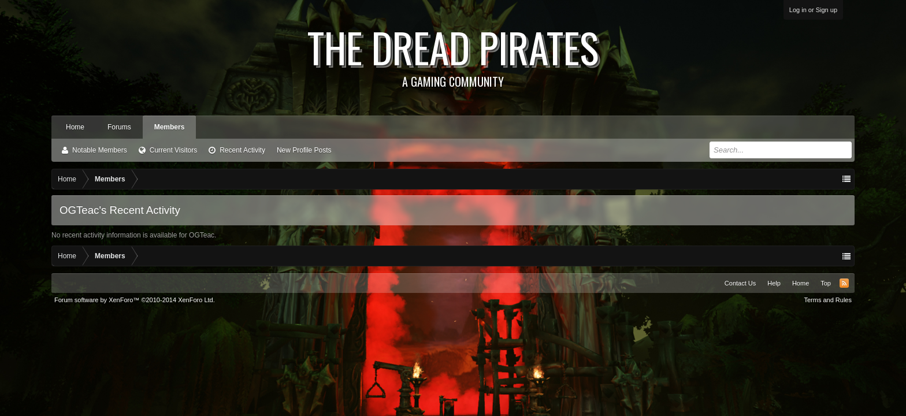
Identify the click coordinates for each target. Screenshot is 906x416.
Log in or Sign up (813, 9)
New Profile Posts (304, 150)
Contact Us (740, 283)
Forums (119, 127)
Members (169, 127)
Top (825, 283)
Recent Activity (242, 150)
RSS (844, 283)
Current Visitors (173, 150)
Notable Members (99, 150)
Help (774, 283)
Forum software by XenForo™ (134, 299)
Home (75, 127)
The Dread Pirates (453, 53)
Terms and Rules (828, 299)
